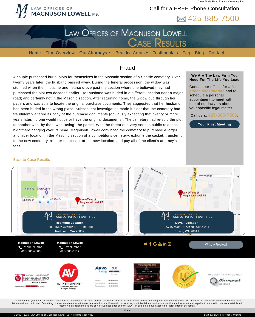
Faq (186, 52)
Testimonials (165, 52)
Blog (199, 52)
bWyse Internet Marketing (227, 315)
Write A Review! (216, 244)
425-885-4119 (70, 251)
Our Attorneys (93, 52)
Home (35, 52)
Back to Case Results (31, 160)
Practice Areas (130, 52)
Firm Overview (60, 52)
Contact (216, 52)
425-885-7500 (213, 18)
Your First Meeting (214, 124)
